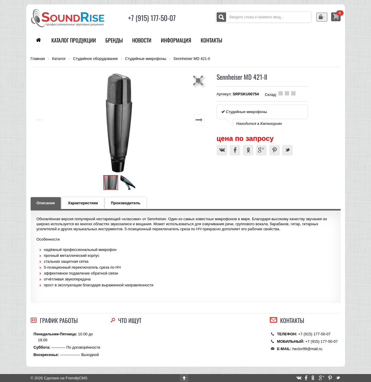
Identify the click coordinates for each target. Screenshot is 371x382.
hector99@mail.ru (307, 349)
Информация (176, 40)
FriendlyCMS (76, 378)
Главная (38, 59)
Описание (46, 203)
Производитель (125, 203)
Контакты (211, 40)
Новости (141, 40)
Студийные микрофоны (145, 59)
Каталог (59, 59)
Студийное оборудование (95, 59)
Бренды (114, 40)
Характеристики (83, 203)
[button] (199, 80)
